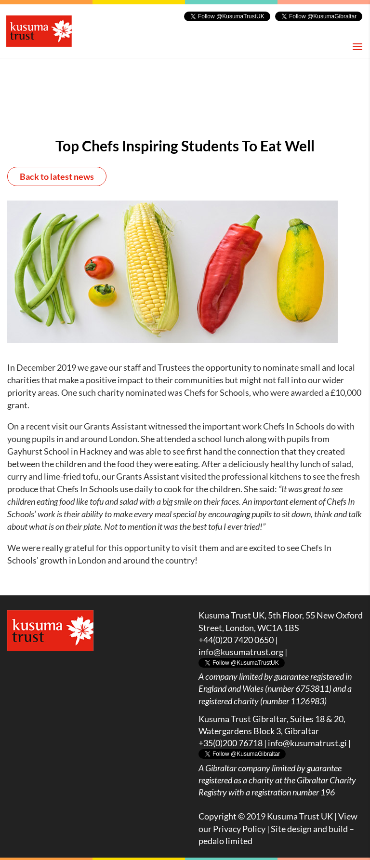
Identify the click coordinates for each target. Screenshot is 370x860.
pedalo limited (225, 840)
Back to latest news (57, 176)
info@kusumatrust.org (240, 651)
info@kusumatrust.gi (307, 743)
